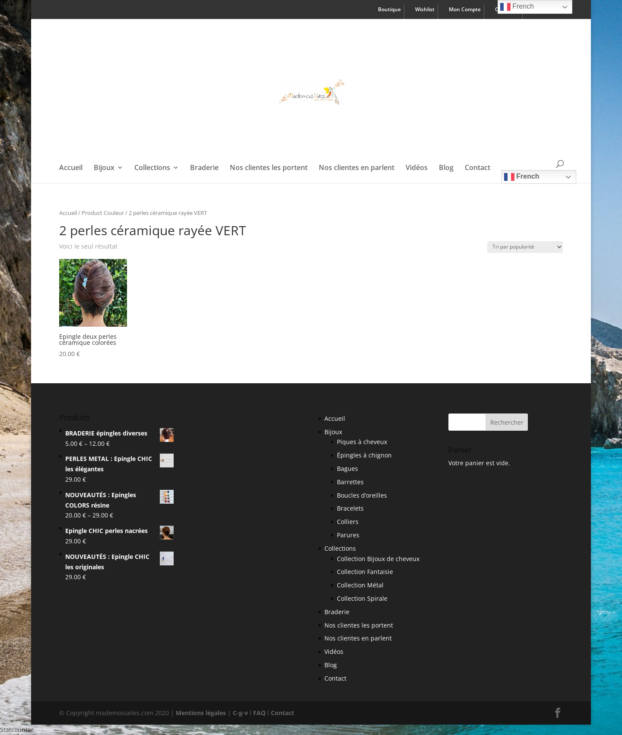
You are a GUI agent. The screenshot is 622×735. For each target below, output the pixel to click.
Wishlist (425, 10)
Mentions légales (201, 713)
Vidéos (417, 168)
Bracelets (350, 508)
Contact (477, 168)
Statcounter (17, 730)
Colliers (348, 521)
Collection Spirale (362, 598)
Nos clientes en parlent (356, 168)
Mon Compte (465, 10)
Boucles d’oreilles (362, 495)
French (521, 177)
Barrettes (350, 482)
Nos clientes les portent (269, 168)
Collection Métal (360, 585)
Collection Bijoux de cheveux (378, 559)
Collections (152, 168)
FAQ (259, 713)
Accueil (71, 168)
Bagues (347, 468)
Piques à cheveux (362, 442)
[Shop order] (525, 247)
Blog (446, 168)
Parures (348, 535)
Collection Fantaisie (365, 572)
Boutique (389, 10)
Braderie (204, 168)
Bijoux (104, 168)
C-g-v (240, 713)
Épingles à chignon (364, 455)
